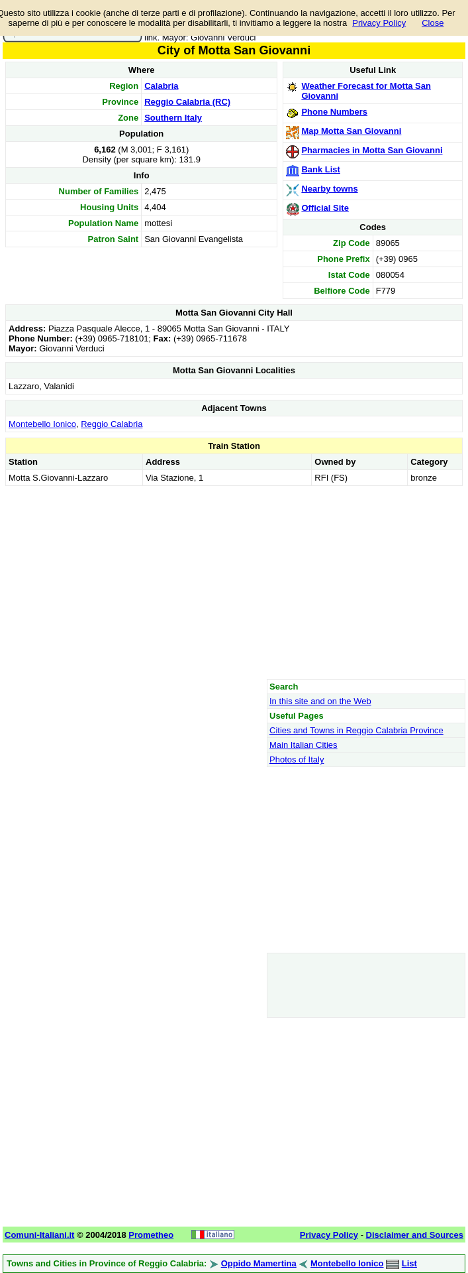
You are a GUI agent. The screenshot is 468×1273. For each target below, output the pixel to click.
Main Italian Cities (303, 745)
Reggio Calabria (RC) (187, 102)
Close (433, 23)
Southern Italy (173, 118)
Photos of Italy (296, 759)
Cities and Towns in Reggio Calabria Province (356, 730)
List (409, 1263)
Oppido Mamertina (259, 1263)
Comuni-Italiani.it (39, 1235)
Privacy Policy (379, 23)
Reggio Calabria (111, 424)
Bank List (320, 169)
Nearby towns (329, 189)
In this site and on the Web (320, 701)
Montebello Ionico (42, 424)
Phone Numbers (334, 112)
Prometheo (150, 1235)
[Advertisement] (234, 582)
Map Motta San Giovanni (351, 131)
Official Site (325, 208)
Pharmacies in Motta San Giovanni (371, 150)
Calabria (161, 86)
